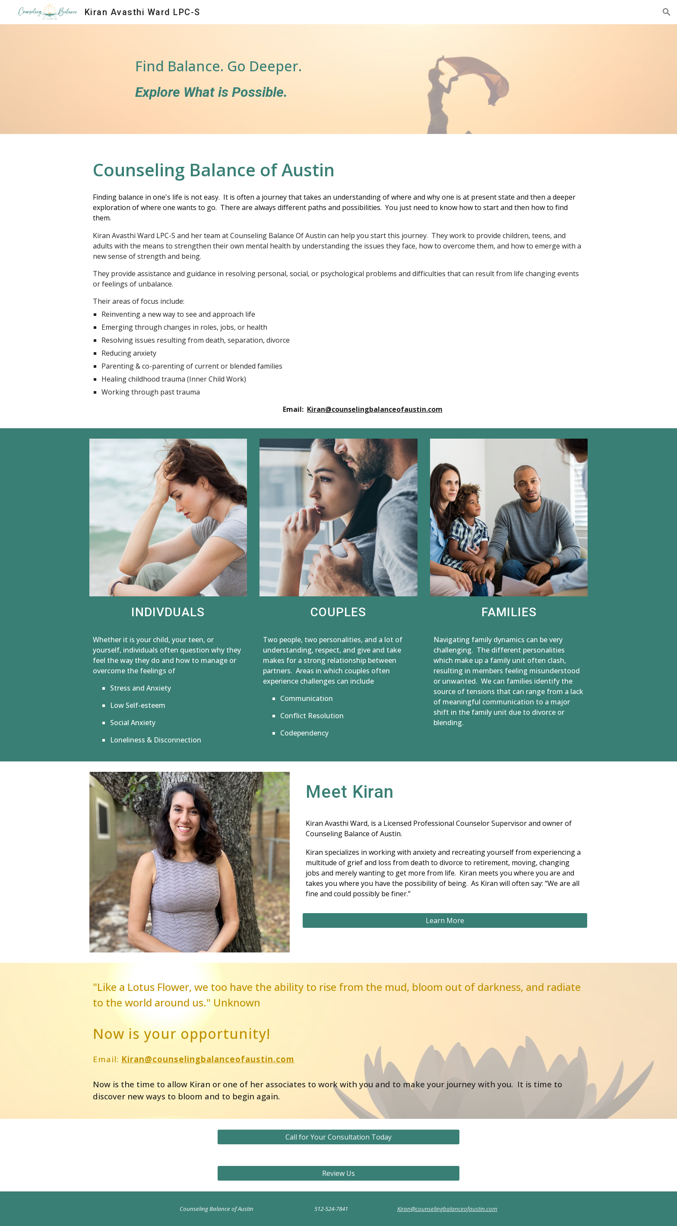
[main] (253, 79)
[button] (666, 12)
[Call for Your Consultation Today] (338, 1137)
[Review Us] (338, 1173)
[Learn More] (445, 920)
